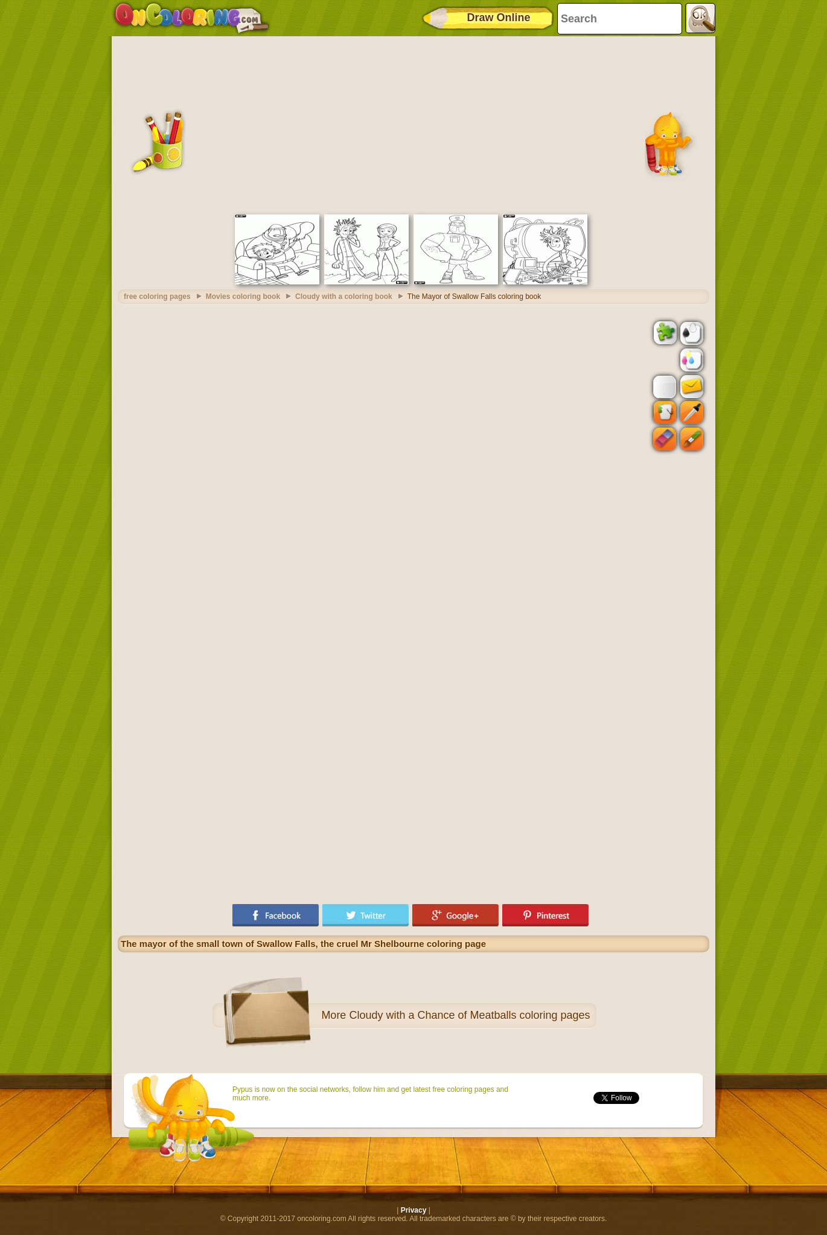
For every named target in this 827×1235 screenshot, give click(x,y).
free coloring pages (157, 296)
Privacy (414, 1210)
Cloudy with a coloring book (343, 296)
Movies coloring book (243, 296)
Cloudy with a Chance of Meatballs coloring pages (469, 1015)
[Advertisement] (413, 123)
